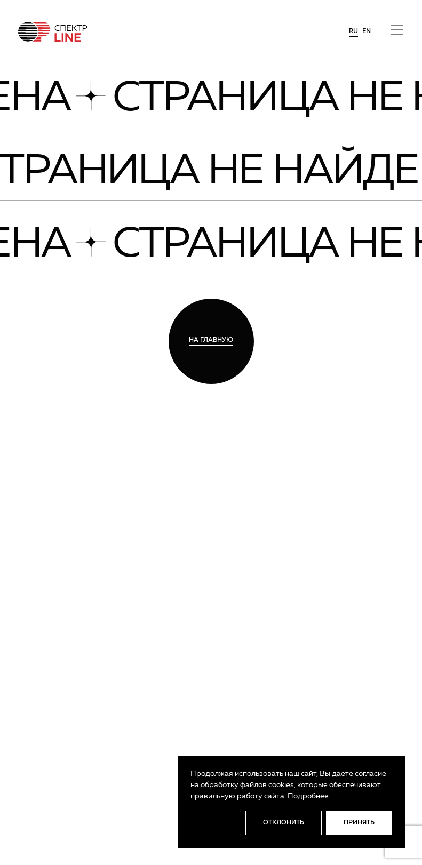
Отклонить (283, 823)
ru (353, 31)
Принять (359, 823)
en (366, 31)
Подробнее (308, 796)
